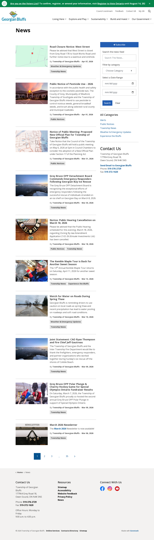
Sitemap (62, 487)
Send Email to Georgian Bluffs (116, 165)
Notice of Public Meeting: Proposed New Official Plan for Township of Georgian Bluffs (71, 134)
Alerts (103, 120)
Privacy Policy (65, 496)
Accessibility (64, 490)
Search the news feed (113, 51)
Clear (117, 103)
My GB (141, 11)
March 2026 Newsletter (63, 424)
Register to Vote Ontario (110, 3)
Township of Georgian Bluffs (66, 61)
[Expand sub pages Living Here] (65, 19)
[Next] (75, 456)
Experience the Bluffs (78, 283)
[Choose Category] (119, 70)
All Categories (109, 115)
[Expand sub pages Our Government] (150, 19)
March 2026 (60, 428)
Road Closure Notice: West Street (70, 46)
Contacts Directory (69, 531)
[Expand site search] (149, 11)
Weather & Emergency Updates (66, 66)
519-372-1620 (111, 171)
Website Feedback (67, 493)
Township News (58, 71)
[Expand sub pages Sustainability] (107, 19)
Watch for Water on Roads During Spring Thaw (70, 298)
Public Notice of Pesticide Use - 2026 (71, 84)
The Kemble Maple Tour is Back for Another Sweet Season (70, 263)
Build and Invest (118, 19)
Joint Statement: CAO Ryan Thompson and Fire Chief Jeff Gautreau (72, 341)
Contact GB (131, 11)
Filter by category (111, 64)
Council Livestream (104, 11)
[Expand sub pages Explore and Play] (88, 19)
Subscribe (119, 44)
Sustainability (98, 19)
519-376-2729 (114, 168)
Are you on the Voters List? (24, 3)
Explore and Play (78, 19)
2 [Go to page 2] (44, 456)
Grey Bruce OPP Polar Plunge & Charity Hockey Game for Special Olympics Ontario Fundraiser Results (71, 387)
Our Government (140, 19)
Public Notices (57, 119)
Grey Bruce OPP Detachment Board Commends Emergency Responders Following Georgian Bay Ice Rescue (71, 179)
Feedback (119, 11)
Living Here (58, 19)
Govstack (134, 531)
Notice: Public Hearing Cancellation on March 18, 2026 (72, 222)
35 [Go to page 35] (67, 456)
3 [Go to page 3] (51, 456)
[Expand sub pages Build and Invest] (128, 19)
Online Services (53, 531)
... (59, 456)
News (61, 500)
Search (107, 103)
